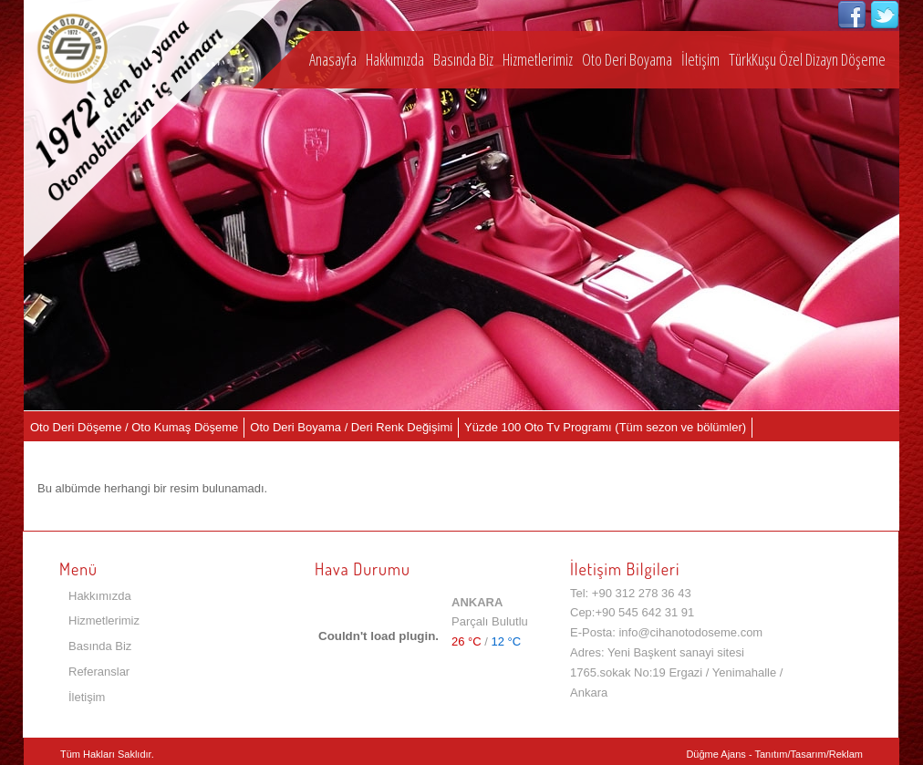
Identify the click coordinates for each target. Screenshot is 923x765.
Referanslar (99, 671)
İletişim (700, 59)
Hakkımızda (395, 59)
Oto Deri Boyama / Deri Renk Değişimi (351, 427)
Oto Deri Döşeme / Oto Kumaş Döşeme (134, 427)
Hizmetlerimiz (538, 59)
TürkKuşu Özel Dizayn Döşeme (807, 59)
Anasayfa (333, 59)
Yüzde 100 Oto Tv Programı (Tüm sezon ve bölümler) (605, 427)
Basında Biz (463, 59)
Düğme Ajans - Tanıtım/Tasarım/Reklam (774, 754)
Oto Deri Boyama (627, 59)
